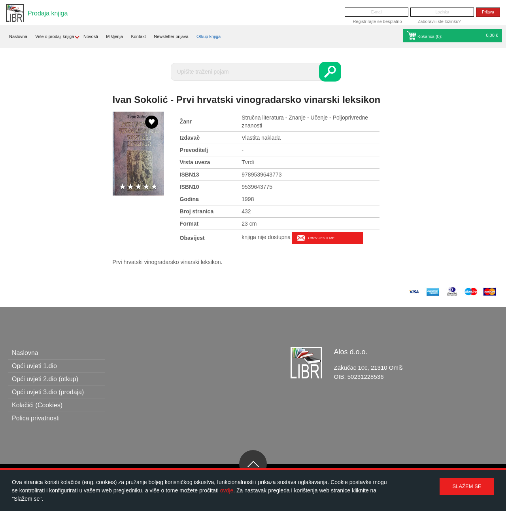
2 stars (130, 187)
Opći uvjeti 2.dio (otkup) (45, 379)
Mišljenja (114, 36)
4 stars (146, 187)
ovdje (226, 490)
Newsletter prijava (171, 36)
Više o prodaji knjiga (54, 36)
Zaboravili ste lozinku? (439, 21)
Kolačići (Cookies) (37, 405)
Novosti (90, 36)
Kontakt (138, 36)
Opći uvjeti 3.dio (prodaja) (48, 392)
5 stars (154, 187)
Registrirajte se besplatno (377, 21)
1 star (122, 187)
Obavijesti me (321, 238)
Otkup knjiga (208, 36)
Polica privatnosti (36, 418)
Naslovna (18, 36)
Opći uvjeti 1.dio (34, 366)
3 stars (138, 187)
